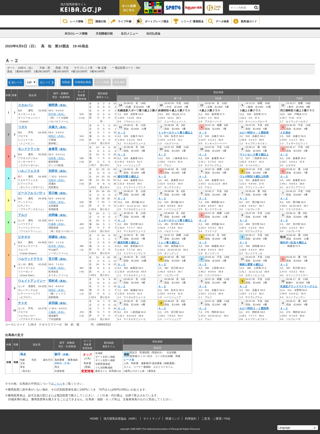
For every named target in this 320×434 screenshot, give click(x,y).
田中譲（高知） (57, 114)
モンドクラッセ (29, 149)
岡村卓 (58, 280)
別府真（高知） (57, 158)
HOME (94, 418)
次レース (45, 82)
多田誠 (58, 303)
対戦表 (66, 82)
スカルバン (26, 105)
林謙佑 (58, 237)
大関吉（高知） (57, 202)
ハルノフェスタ (29, 171)
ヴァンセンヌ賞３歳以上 (254, 154)
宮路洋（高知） (57, 180)
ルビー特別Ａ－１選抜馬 (254, 132)
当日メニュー (129, 33)
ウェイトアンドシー (32, 280)
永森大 (58, 127)
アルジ (22, 215)
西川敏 (58, 193)
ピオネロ (24, 237)
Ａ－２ (121, 132)
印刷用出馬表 (83, 82)
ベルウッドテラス (30, 258)
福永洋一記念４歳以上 (293, 242)
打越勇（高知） (57, 224)
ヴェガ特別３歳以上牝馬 (254, 176)
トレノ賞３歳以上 (168, 242)
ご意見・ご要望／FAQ (215, 418)
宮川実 (58, 258)
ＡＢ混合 (285, 132)
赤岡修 (58, 215)
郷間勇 (58, 105)
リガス (22, 127)
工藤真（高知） (57, 312)
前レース (17, 82)
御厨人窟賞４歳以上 (251, 264)
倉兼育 (58, 149)
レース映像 (102, 82)
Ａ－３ (203, 132)
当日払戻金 (153, 33)
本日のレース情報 (76, 33)
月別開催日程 (104, 33)
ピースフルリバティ (32, 193)
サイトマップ (152, 418)
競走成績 (119, 82)
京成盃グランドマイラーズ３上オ (300, 286)
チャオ (22, 303)
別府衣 (58, 171)
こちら (58, 383)
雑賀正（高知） (57, 136)
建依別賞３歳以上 (128, 176)
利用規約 (190, 418)
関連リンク (172, 418)
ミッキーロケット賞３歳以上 (175, 132)
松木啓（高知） (57, 246)
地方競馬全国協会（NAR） (121, 418)
